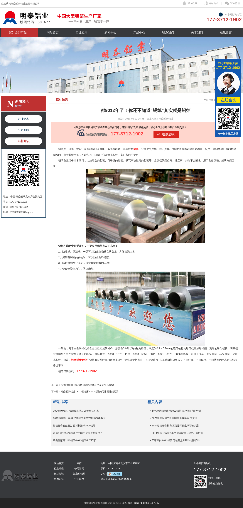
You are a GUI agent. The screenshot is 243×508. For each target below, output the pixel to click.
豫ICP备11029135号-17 (146, 503)
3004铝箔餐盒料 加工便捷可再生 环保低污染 (175, 425)
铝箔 (79, 463)
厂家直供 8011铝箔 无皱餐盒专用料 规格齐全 (176, 440)
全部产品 (21, 32)
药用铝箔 (59, 478)
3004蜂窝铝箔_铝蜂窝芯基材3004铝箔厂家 (76, 410)
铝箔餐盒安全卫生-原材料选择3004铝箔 (74, 425)
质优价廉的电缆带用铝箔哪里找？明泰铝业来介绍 (87, 384)
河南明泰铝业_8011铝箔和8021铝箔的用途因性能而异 (90, 391)
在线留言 (226, 32)
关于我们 (197, 32)
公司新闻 (23, 130)
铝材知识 (23, 141)
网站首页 (53, 32)
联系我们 (168, 32)
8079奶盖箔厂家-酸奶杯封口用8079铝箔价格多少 (79, 418)
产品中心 (139, 32)
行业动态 (23, 118)
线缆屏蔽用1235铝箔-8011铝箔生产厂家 (74, 440)
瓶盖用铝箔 (79, 473)
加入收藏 (192, 3)
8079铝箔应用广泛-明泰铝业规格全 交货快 (174, 418)
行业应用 (81, 32)
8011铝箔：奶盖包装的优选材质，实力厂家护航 (177, 433)
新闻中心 (110, 32)
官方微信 (235, 3)
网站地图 (213, 3)
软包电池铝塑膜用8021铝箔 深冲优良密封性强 (176, 410)
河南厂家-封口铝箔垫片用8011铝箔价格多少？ (77, 433)
